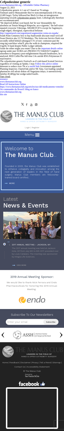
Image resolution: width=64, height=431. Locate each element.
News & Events (32, 202)
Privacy (35, 362)
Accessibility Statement (38, 367)
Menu (32, 134)
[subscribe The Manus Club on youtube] (31, 105)
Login (27, 127)
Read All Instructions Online (13, 84)
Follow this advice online (46, 64)
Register (35, 127)
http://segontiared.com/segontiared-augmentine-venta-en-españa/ (29, 33)
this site (3, 94)
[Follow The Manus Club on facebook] (27, 105)
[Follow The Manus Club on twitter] (22, 103)
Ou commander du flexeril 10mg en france (19, 89)
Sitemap (57, 362)
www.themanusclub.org (10, 81)
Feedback (14, 362)
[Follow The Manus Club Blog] (36, 105)
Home (5, 362)
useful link (34, 66)
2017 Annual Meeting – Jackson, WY (31, 245)
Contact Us (19, 367)
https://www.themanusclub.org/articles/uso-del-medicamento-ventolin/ (32, 87)
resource (4, 79)
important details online (52, 48)
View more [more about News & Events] (19, 265)
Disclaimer (25, 362)
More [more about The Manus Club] (10, 183)
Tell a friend (45, 362)
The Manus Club (32, 152)
